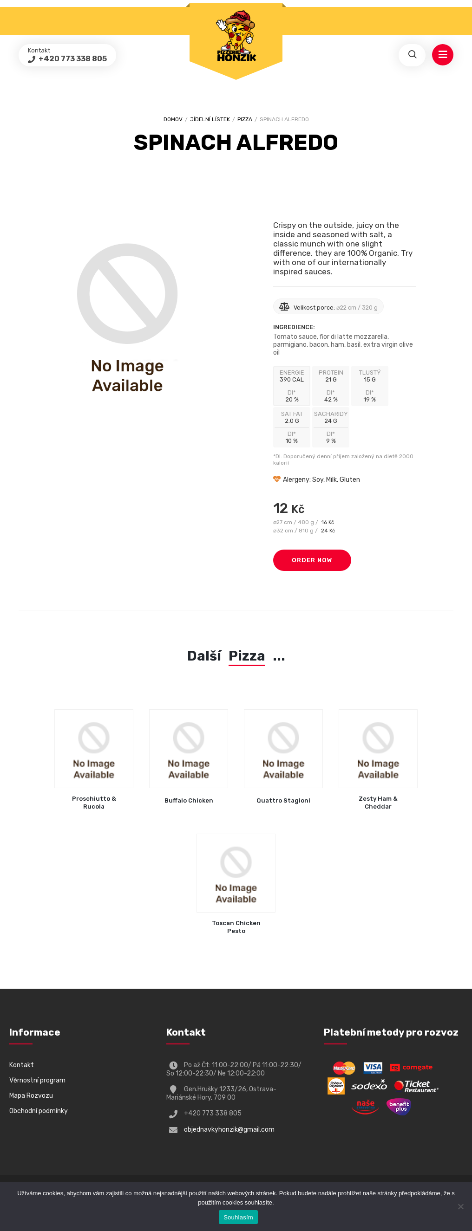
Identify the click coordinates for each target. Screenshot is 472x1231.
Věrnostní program (37, 1080)
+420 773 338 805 (72, 58)
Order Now (312, 560)
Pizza (244, 119)
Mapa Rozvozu (31, 1096)
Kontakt (21, 1065)
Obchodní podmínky (38, 1111)
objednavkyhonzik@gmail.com (229, 1130)
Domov (173, 119)
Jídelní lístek (210, 119)
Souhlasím (238, 1217)
